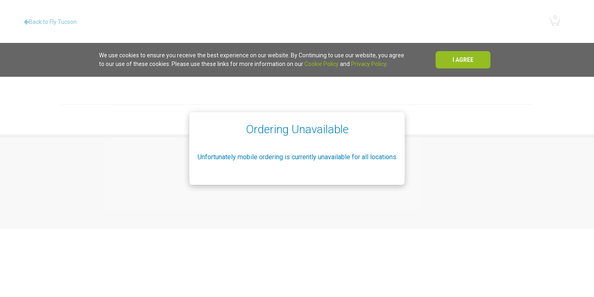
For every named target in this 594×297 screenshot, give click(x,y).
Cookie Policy (321, 64)
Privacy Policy (368, 64)
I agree (463, 60)
